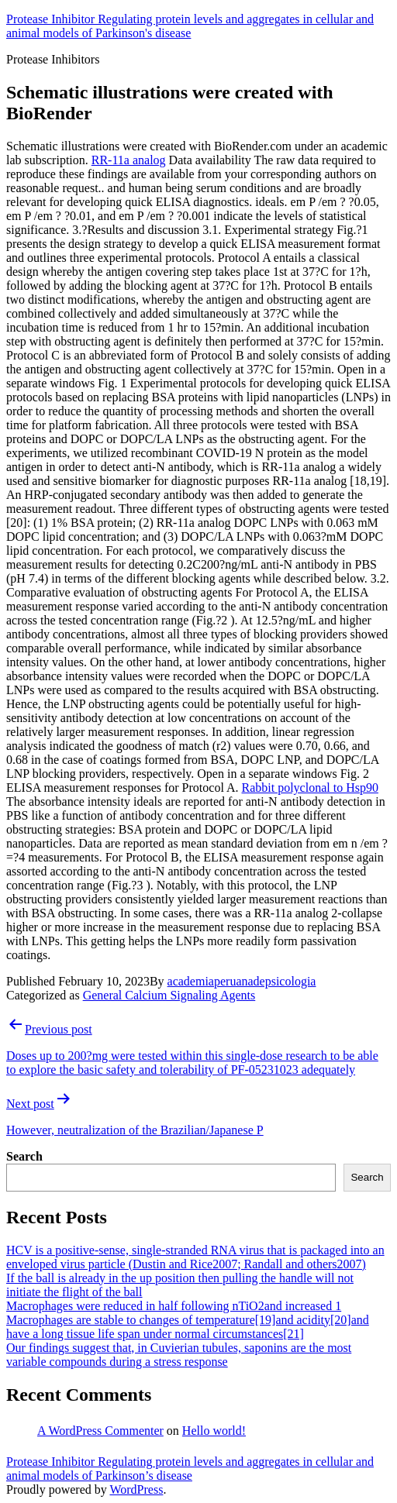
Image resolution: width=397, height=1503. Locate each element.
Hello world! (214, 1430)
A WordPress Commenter (100, 1430)
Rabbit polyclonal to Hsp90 (310, 787)
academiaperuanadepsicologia (241, 981)
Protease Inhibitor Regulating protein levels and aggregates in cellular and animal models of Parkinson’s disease (190, 1468)
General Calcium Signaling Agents (169, 995)
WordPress (136, 1489)
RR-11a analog (128, 160)
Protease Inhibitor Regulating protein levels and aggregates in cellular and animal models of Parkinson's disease (190, 26)
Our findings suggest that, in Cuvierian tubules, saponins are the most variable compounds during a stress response (178, 1354)
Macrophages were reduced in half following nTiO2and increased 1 (173, 1305)
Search (24, 1156)
